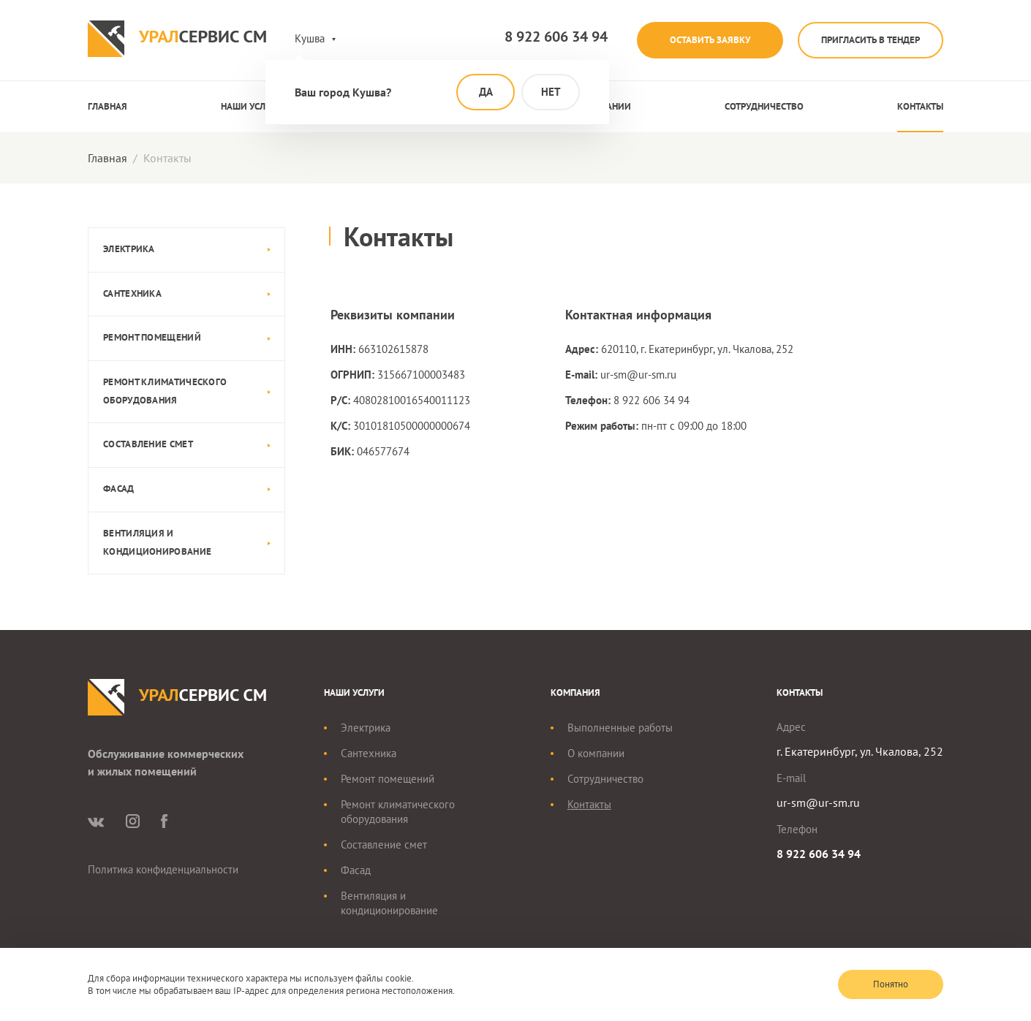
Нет (551, 92)
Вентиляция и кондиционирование (157, 542)
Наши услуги (251, 106)
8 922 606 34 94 (556, 37)
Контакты (920, 106)
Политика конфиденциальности (163, 869)
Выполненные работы (620, 728)
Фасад (119, 488)
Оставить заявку (710, 40)
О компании (595, 753)
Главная (107, 106)
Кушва (310, 38)
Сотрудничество (764, 106)
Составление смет (148, 444)
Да (486, 92)
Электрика (129, 249)
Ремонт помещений (152, 337)
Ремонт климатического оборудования (165, 391)
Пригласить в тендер (870, 40)
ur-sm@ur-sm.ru (638, 375)
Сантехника (132, 293)
